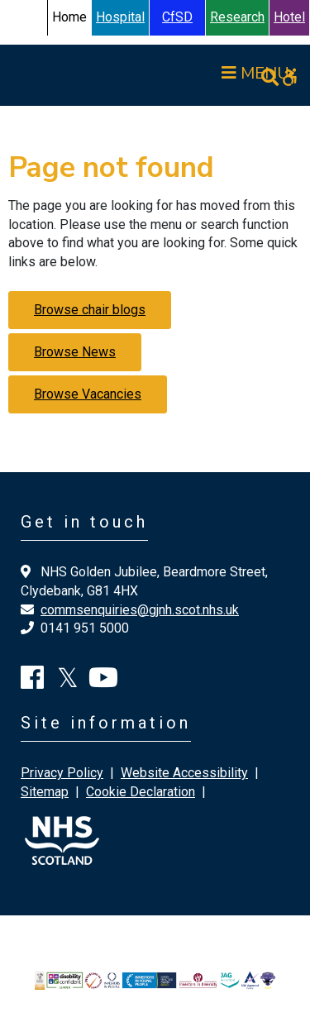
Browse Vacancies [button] (87, 394)
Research (237, 17)
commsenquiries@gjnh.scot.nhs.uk (140, 610)
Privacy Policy (62, 773)
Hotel (289, 17)
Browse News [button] (75, 352)
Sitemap (45, 792)
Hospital (120, 17)
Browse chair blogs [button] (89, 310)
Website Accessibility (184, 773)
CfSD (177, 17)
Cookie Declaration (140, 792)
